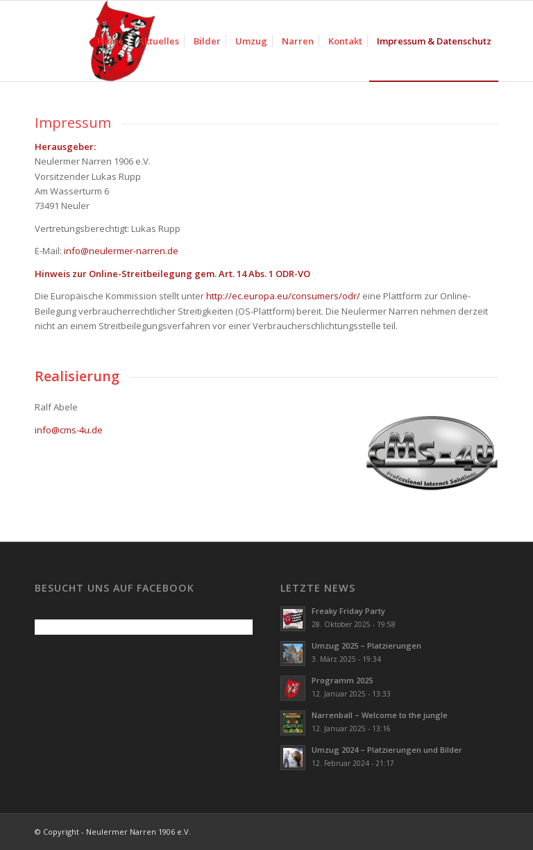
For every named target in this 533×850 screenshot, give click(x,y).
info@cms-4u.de (69, 430)
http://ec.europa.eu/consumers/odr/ (283, 296)
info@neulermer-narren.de (121, 250)
